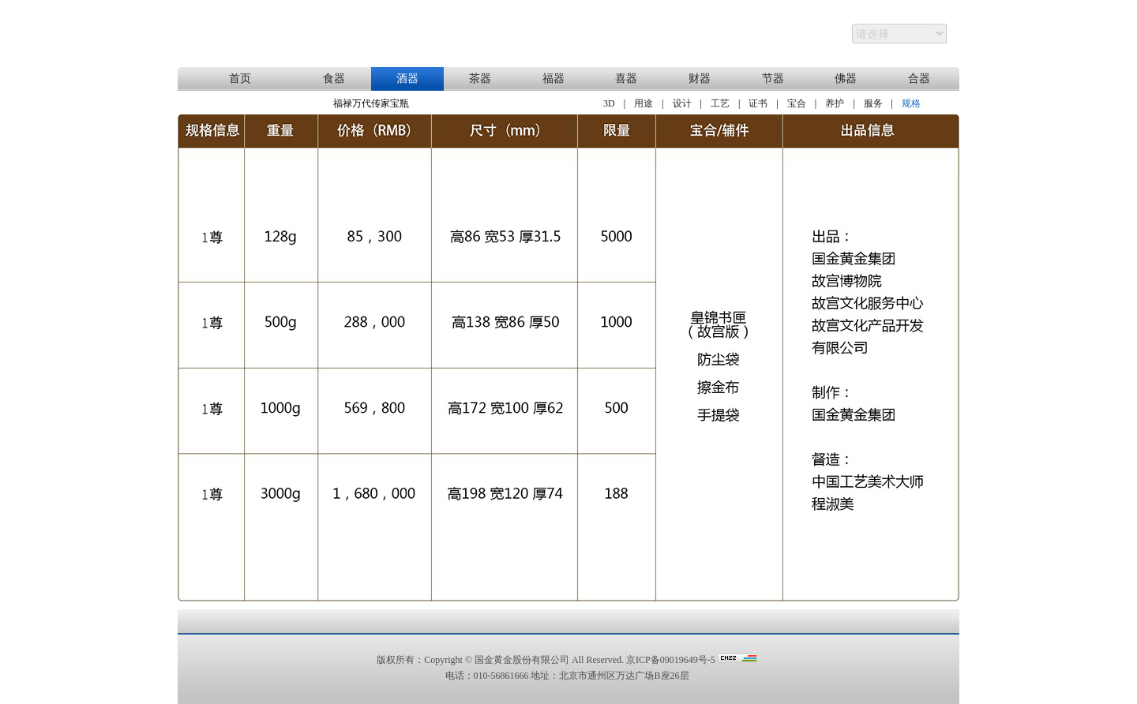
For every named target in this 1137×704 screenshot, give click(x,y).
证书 (758, 103)
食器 (334, 78)
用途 (643, 103)
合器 (919, 78)
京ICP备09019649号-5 (670, 659)
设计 (682, 103)
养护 (834, 103)
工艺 (720, 103)
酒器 (407, 78)
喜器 (626, 78)
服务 (873, 103)
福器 (553, 78)
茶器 (480, 78)
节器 (773, 78)
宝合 (796, 103)
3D (609, 103)
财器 (700, 78)
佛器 (846, 78)
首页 (240, 78)
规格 (911, 103)
